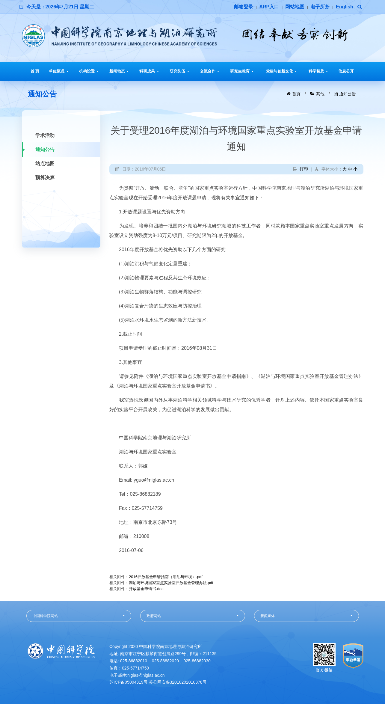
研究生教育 (242, 71)
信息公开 (346, 71)
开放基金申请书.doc (146, 589)
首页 (296, 93)
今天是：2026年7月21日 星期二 (60, 6)
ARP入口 (269, 6)
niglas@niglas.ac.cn (146, 675)
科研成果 (149, 71)
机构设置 (89, 71)
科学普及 (318, 71)
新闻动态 (119, 71)
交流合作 (210, 71)
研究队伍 (179, 71)
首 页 (35, 71)
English (344, 6)
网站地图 (294, 6)
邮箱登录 (243, 6)
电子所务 (320, 6)
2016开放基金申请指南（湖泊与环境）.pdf (166, 577)
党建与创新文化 (281, 71)
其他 (320, 93)
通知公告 (347, 93)
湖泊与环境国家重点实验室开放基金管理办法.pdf (171, 583)
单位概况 (59, 71)
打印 (304, 169)
